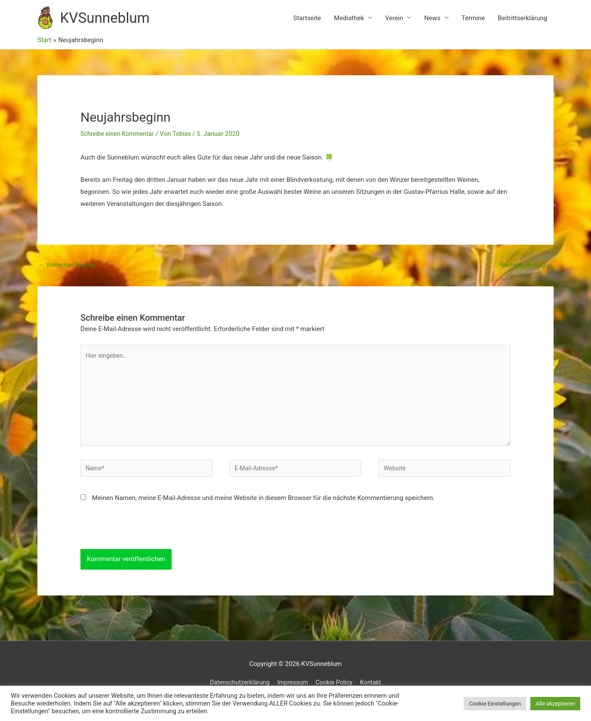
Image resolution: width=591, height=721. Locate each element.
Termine (473, 22)
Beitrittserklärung (522, 22)
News (432, 22)
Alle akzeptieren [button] (555, 703)
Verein (394, 22)
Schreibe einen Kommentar (119, 142)
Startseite (307, 22)
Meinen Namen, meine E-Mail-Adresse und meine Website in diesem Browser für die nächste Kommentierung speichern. (263, 513)
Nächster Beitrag (525, 272)
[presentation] (145, 548)
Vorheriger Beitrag (68, 272)
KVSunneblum (112, 22)
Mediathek (349, 22)
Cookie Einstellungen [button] (495, 703)
